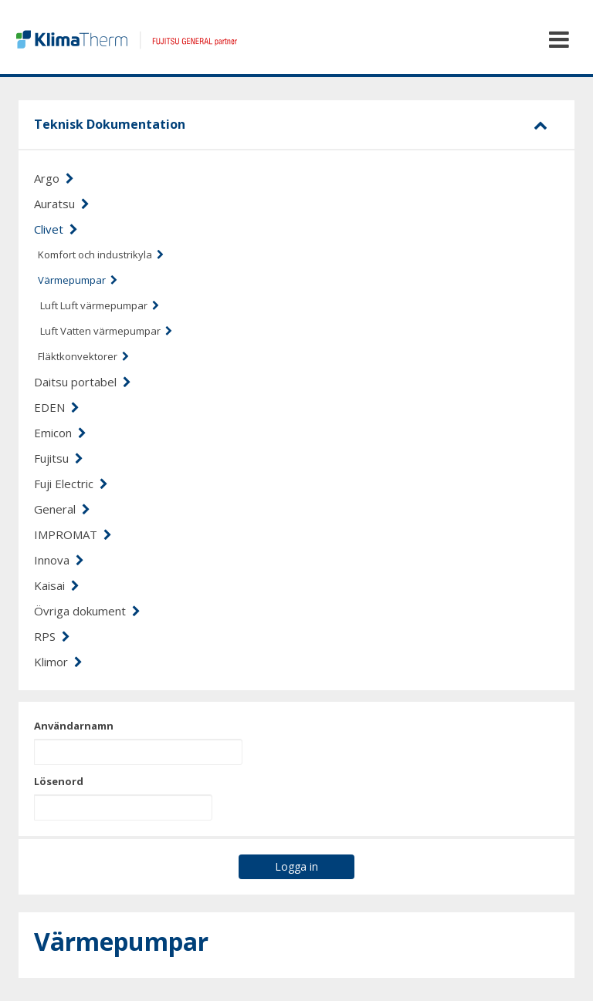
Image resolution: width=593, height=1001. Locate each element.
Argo (54, 178)
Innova (59, 560)
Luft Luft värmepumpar (99, 305)
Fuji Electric (71, 483)
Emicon (60, 432)
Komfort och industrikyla (101, 254)
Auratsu (62, 203)
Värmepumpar (77, 280)
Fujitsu (58, 458)
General (62, 509)
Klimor (58, 661)
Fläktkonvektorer (83, 356)
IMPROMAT (73, 534)
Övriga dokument (87, 610)
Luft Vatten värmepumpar (106, 331)
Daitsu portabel (82, 381)
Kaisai (57, 585)
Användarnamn (74, 726)
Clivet (56, 229)
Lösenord (58, 781)
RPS (52, 636)
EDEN (57, 407)
